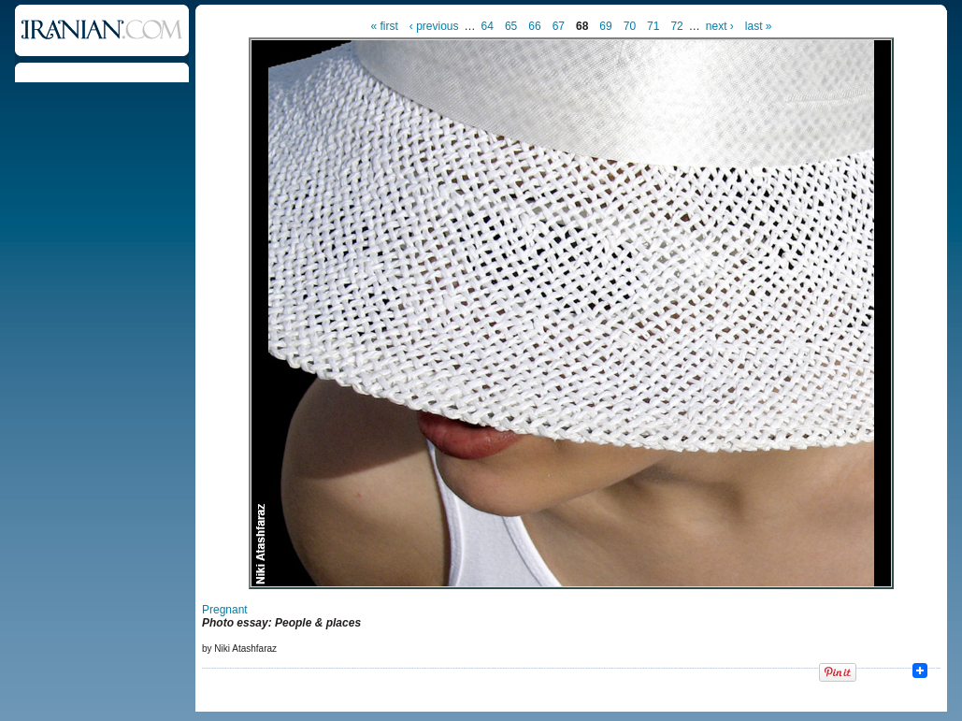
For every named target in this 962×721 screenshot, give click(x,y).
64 (487, 26)
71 (653, 26)
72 (676, 26)
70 (630, 26)
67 (559, 26)
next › (720, 26)
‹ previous (434, 26)
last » (758, 26)
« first (384, 26)
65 (511, 26)
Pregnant (225, 609)
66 (534, 26)
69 (605, 26)
